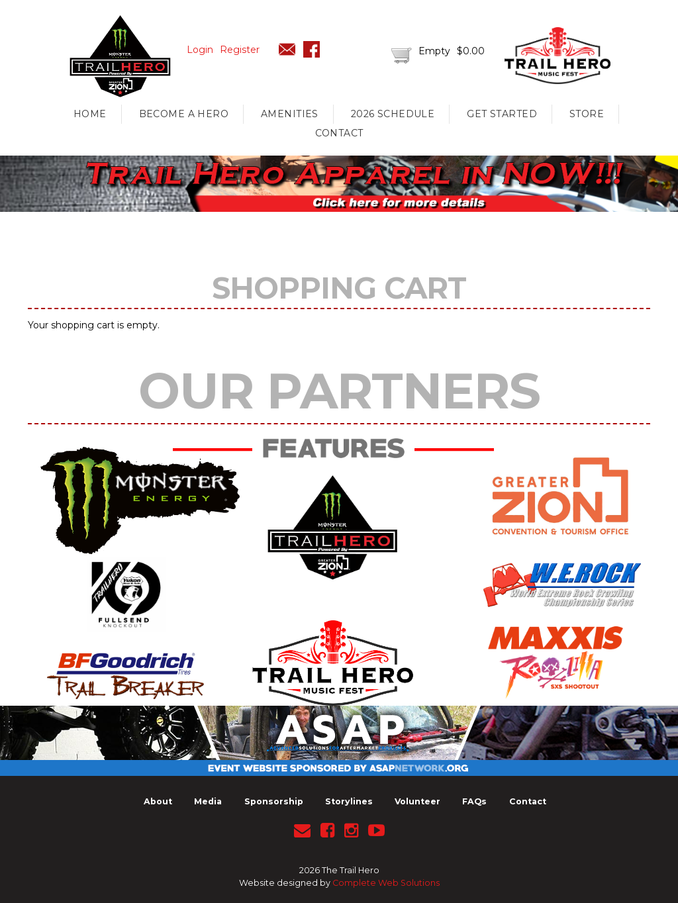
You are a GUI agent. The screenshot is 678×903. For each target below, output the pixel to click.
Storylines (349, 801)
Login (200, 50)
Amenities (289, 114)
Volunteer (417, 801)
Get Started (502, 114)
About (158, 801)
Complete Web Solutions (386, 883)
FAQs (474, 801)
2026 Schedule (392, 114)
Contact (339, 133)
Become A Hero (183, 114)
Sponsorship (273, 801)
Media (208, 801)
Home (90, 114)
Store (586, 114)
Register (240, 50)
